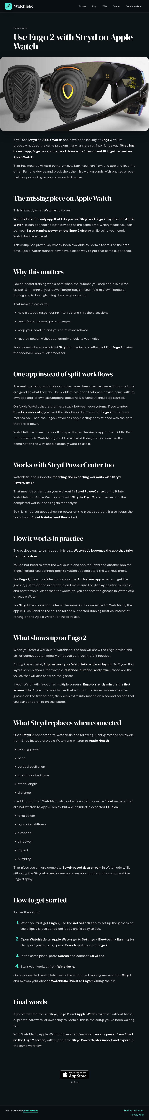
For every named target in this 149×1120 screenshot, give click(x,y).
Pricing (82, 6)
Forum (116, 6)
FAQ (105, 6)
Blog (94, 6)
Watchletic (19, 6)
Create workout (134, 6)
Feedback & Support (134, 1110)
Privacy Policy (137, 1115)
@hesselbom (30, 1110)
